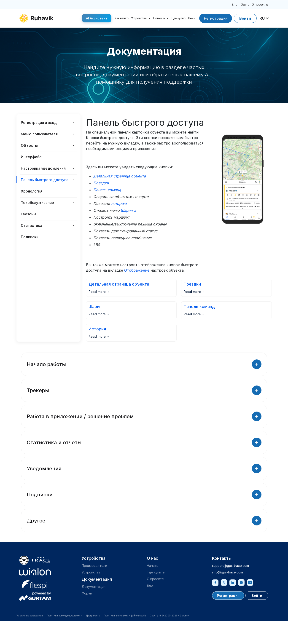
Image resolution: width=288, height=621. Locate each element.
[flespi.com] (34, 583)
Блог (235, 4)
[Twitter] (224, 582)
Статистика (31, 225)
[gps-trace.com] (34, 560)
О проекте (259, 4)
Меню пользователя (39, 134)
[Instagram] (241, 582)
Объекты (29, 145)
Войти (245, 18)
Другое (144, 520)
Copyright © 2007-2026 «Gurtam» (169, 615)
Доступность (93, 615)
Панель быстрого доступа (44, 179)
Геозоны (28, 214)
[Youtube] (250, 582)
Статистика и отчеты (144, 442)
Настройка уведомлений (43, 168)
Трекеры (144, 390)
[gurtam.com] (34, 571)
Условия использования (29, 615)
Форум (87, 593)
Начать (152, 565)
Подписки (29, 237)
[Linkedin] (232, 582)
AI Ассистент (96, 18)
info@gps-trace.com (227, 572)
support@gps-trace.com (230, 565)
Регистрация (215, 18)
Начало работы (144, 364)
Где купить (179, 18)
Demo (245, 4)
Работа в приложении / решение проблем (144, 416)
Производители (94, 565)
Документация (93, 587)
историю (119, 203)
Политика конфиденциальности (64, 615)
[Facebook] (215, 582)
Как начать (122, 18)
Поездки (101, 183)
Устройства (139, 18)
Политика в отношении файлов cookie (124, 615)
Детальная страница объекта (119, 176)
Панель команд (107, 189)
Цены (192, 18)
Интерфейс (31, 157)
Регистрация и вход (39, 122)
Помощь (159, 18)
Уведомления (144, 468)
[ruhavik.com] (36, 18)
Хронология (31, 191)
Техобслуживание (37, 202)
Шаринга (128, 210)
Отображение (136, 270)
